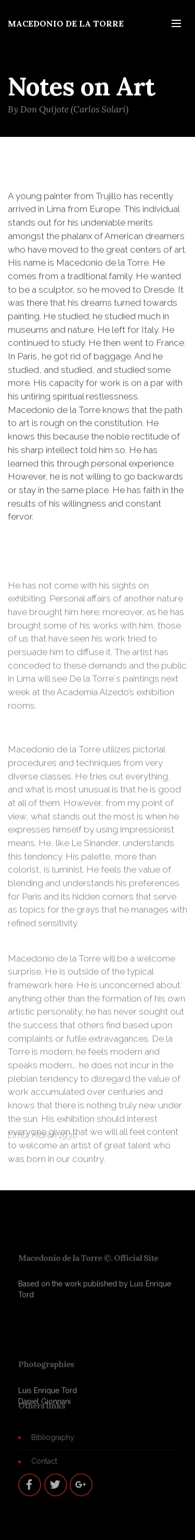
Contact (44, 1464)
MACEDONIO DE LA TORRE (66, 23)
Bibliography (52, 1440)
